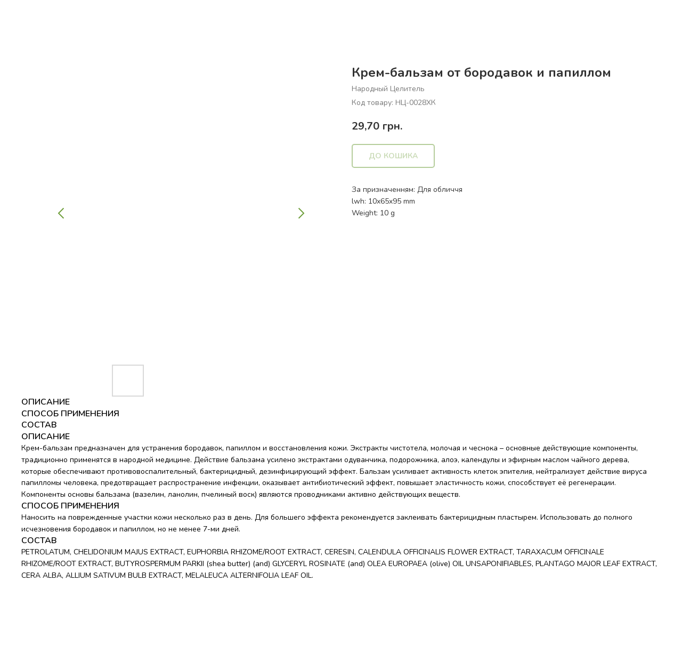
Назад (31, 16)
